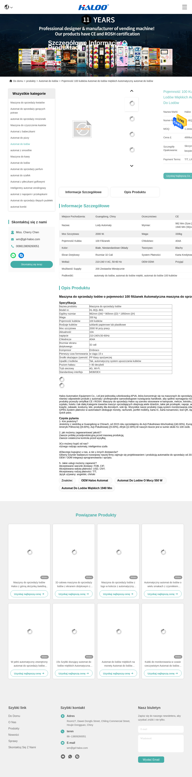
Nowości (13, 734)
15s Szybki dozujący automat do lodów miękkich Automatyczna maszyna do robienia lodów (73, 664)
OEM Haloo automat (94, 480)
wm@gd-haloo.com (28, 239)
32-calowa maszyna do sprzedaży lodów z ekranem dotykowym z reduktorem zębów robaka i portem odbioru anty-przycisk (73, 584)
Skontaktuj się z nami (22, 747)
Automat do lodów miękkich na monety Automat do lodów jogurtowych (118, 664)
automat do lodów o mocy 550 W (139, 480)
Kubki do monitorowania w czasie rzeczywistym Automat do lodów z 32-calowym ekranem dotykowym (163, 664)
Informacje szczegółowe (83, 192)
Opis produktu (135, 192)
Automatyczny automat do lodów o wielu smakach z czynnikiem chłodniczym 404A (162, 584)
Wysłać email (151, 759)
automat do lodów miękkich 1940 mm (87, 488)
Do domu (18, 81)
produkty (31, 81)
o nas (12, 722)
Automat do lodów (48, 81)
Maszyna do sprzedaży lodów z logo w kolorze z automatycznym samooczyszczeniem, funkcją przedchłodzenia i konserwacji (118, 584)
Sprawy (13, 741)
